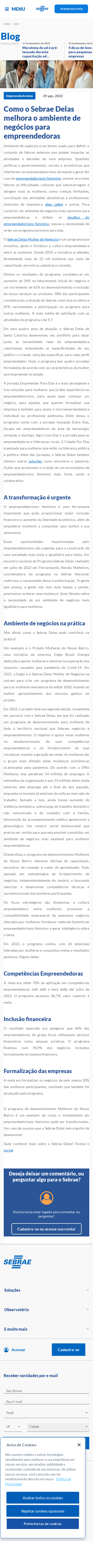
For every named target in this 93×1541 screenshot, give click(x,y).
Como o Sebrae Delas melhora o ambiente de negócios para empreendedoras (42, 122)
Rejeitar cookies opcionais (42, 1511)
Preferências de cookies (43, 1524)
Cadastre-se (68, 1349)
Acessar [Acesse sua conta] (18, 1349)
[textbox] (49, 1412)
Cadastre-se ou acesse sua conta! (46, 1228)
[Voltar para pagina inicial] (46, 1262)
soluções (35, 461)
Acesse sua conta (71, 8)
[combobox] (46, 1413)
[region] (43, 1488)
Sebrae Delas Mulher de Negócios (33, 239)
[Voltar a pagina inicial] (46, 9)
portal (8, 1150)
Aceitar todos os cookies (43, 1497)
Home (7, 24)
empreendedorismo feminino (38, 178)
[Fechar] (79, 1444)
